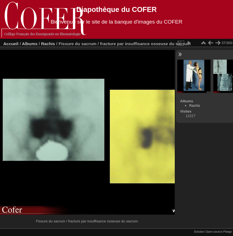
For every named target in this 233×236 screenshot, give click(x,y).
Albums (29, 43)
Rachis (48, 43)
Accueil (11, 43)
